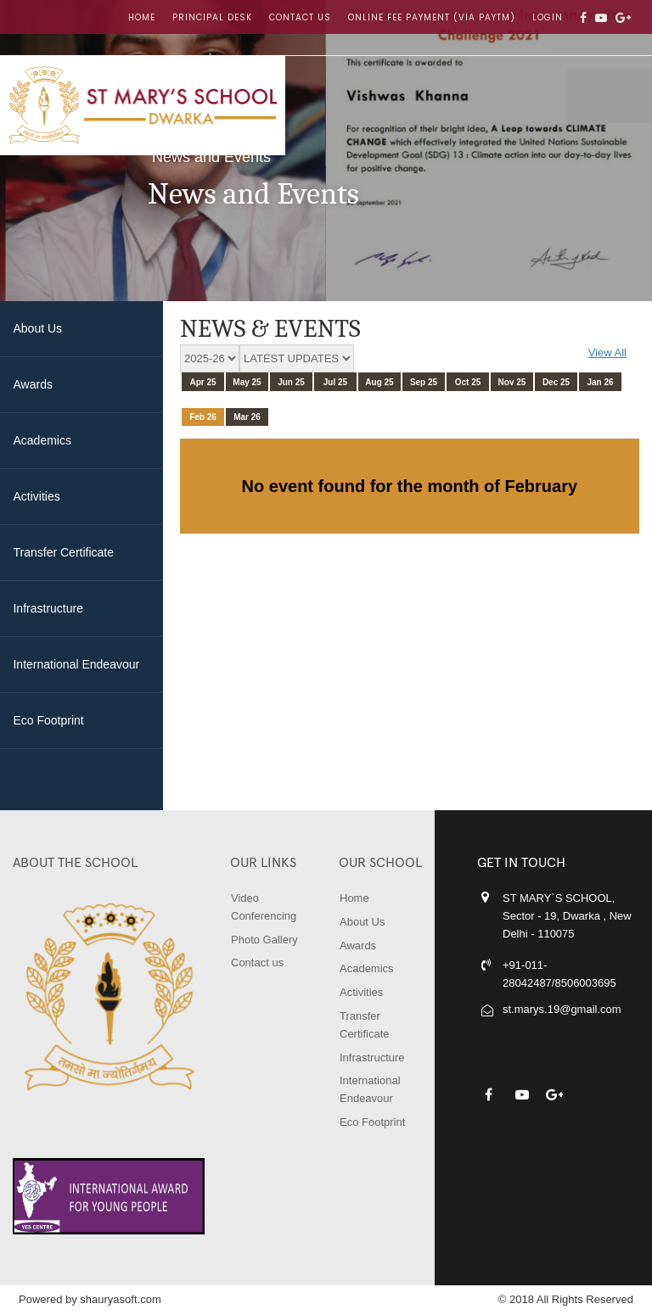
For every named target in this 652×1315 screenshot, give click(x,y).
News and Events (211, 156)
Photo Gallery (264, 939)
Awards (358, 945)
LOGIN (547, 17)
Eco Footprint (372, 1122)
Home (141, 17)
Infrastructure (372, 1057)
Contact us (300, 17)
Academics (367, 968)
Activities (361, 992)
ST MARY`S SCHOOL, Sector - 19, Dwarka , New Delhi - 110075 (567, 916)
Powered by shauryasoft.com (90, 1299)
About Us (362, 921)
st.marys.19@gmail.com (562, 1009)
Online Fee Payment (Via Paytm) (431, 17)
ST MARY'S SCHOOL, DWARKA (142, 105)
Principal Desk (212, 17)
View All (607, 352)
